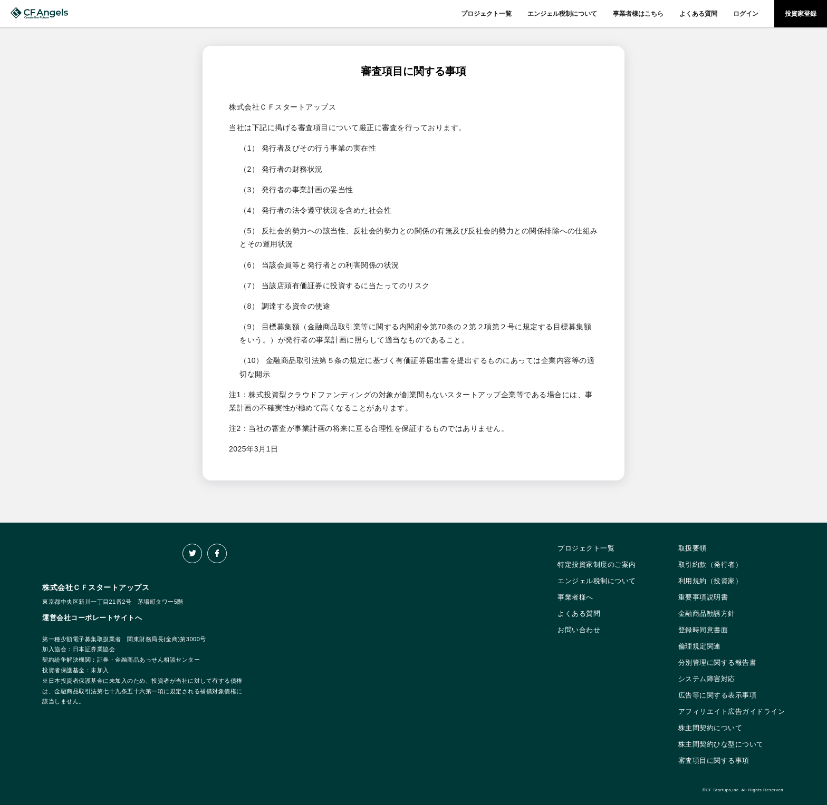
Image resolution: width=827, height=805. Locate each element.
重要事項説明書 (703, 597)
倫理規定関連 (699, 646)
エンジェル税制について (562, 14)
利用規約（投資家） (710, 581)
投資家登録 (800, 13)
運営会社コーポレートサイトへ (92, 618)
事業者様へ (575, 597)
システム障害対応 (706, 679)
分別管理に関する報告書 (717, 662)
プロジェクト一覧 (486, 14)
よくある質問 (698, 14)
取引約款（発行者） (710, 564)
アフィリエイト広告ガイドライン (731, 711)
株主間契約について (710, 728)
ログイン (745, 14)
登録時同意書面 (703, 630)
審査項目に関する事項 (713, 760)
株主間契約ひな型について (721, 744)
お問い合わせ (578, 630)
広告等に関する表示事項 (717, 695)
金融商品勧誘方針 (706, 613)
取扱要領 (692, 548)
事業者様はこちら (638, 14)
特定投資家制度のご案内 (596, 564)
